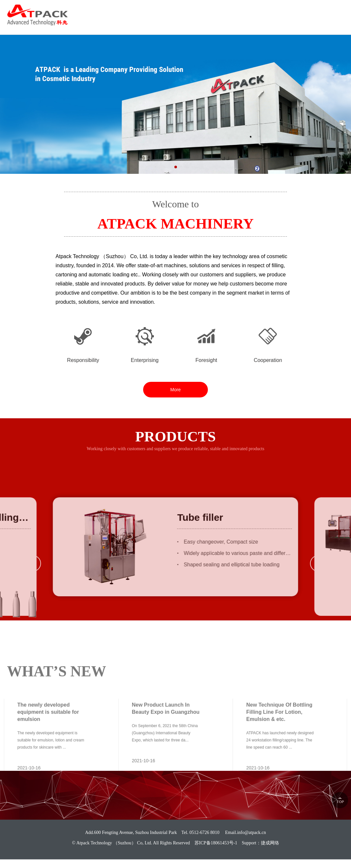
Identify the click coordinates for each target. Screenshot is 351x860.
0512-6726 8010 (296, 11)
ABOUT (183, 23)
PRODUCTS (213, 23)
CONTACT (331, 23)
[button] (175, 171)
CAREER (279, 23)
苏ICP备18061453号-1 (216, 842)
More (175, 389)
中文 (339, 11)
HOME (159, 23)
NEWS (304, 23)
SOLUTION (248, 23)
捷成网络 (270, 842)
